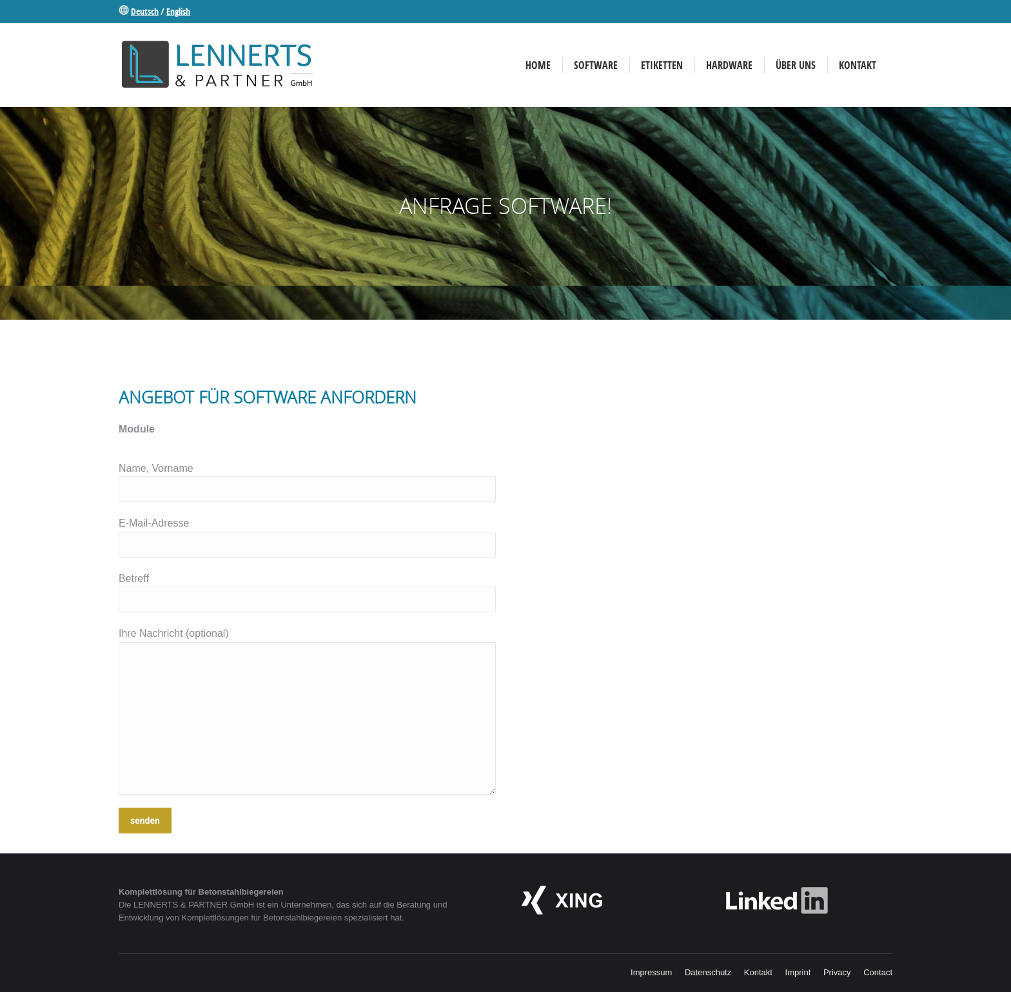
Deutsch (145, 11)
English (178, 11)
